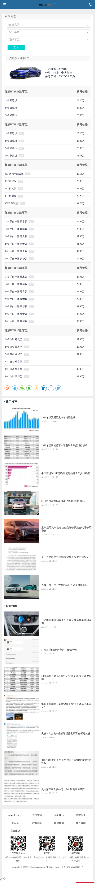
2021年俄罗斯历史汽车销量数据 (58, 417)
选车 (16, 47)
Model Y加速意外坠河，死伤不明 (59, 649)
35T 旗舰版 (10, 181)
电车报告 (81, 815)
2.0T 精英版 (11, 115)
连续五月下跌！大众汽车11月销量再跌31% (64, 585)
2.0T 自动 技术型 (13, 347)
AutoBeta (59, 815)
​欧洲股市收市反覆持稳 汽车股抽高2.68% (63, 501)
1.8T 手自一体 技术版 (16, 221)
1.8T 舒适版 (11, 100)
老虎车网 (37, 815)
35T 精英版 (10, 188)
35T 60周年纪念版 (14, 173)
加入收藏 (81, 823)
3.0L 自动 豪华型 (13, 376)
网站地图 (59, 823)
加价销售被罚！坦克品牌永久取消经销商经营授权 (66, 761)
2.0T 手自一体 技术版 (16, 299)
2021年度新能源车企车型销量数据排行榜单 (64, 445)
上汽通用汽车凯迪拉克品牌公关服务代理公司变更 (66, 529)
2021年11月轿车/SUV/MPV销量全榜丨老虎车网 (66, 677)
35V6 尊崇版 (11, 203)
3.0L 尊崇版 (11, 155)
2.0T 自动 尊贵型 (13, 339)
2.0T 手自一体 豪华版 (16, 244)
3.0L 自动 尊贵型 (13, 369)
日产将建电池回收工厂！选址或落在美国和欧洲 (66, 622)
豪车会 (15, 823)
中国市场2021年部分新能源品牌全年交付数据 (65, 473)
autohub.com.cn (15, 815)
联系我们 (37, 823)
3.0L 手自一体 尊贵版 (16, 251)
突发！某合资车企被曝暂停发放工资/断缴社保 (66, 733)
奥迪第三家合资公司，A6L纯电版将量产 (63, 789)
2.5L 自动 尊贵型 (13, 361)
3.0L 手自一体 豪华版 (16, 258)
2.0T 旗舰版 (11, 108)
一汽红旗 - (56, 69)
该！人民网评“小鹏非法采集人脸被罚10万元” (65, 557)
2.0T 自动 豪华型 (13, 354)
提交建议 (15, 830)
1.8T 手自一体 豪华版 (16, 229)
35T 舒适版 (10, 196)
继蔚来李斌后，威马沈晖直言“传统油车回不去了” (66, 705)
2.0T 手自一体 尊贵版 (16, 236)
